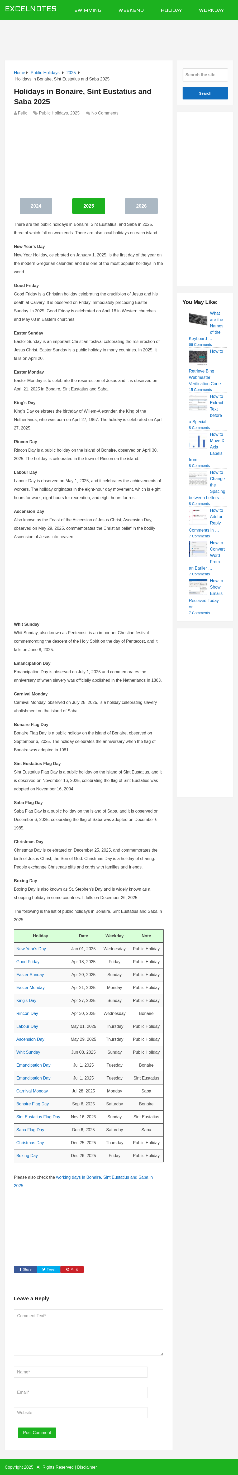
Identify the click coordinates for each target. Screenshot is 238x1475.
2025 (75, 113)
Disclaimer (87, 1467)
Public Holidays (53, 113)
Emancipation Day (33, 1065)
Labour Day (27, 1026)
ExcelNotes (31, 9)
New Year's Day (31, 949)
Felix (22, 113)
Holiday (171, 10)
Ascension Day (30, 1039)
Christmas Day (30, 1142)
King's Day (26, 1000)
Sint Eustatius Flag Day (38, 1117)
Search (205, 93)
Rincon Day (27, 1013)
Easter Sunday (30, 974)
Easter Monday (30, 987)
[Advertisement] (127, 37)
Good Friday (28, 962)
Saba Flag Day (30, 1130)
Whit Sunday (28, 1052)
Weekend (131, 10)
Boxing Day (27, 1155)
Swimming (88, 10)
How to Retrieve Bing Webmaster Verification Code (206, 367)
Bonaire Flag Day (32, 1104)
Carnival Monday (32, 1091)
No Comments (105, 113)
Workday (211, 10)
